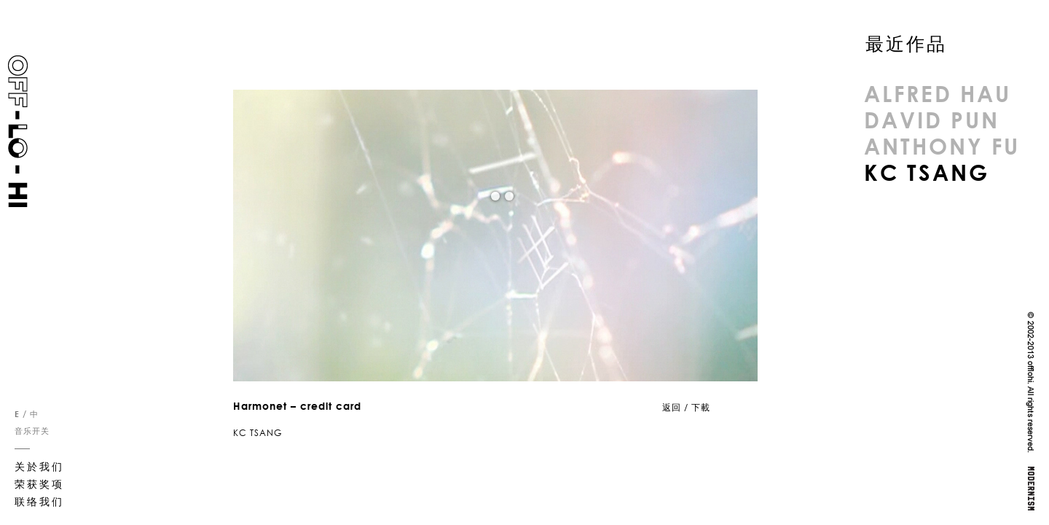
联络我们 (39, 501)
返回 (671, 407)
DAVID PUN (931, 119)
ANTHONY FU (942, 146)
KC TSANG (926, 172)
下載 (700, 407)
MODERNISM (1030, 488)
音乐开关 (32, 431)
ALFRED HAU (937, 93)
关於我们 (39, 466)
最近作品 (906, 43)
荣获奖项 (39, 483)
